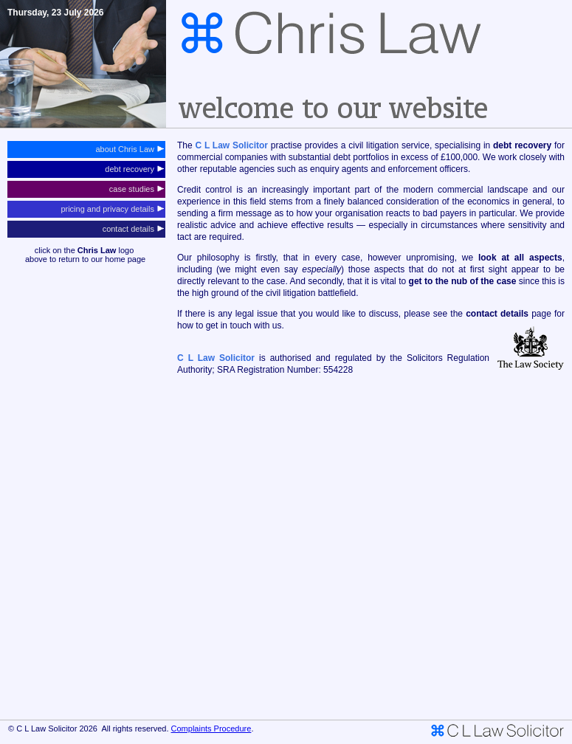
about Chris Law (129, 149)
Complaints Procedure (211, 728)
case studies (136, 189)
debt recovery (134, 169)
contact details (133, 228)
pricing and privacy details (112, 208)
